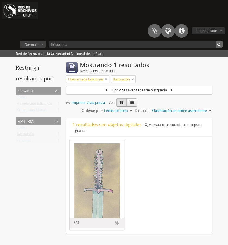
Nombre (25, 90)
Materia (25, 120)
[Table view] (131, 102)
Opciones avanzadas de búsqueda (139, 90)
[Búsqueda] (136, 44)
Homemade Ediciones (34, 104)
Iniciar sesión (206, 30)
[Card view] (121, 102)
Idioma (168, 31)
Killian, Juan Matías (32, 111)
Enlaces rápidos (181, 31)
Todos (22, 98)
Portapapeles (154, 31)
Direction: (142, 110)
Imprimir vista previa (85, 102)
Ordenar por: (92, 110)
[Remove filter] (106, 79)
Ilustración (25, 135)
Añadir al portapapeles (117, 223)
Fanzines (24, 141)
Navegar (31, 44)
